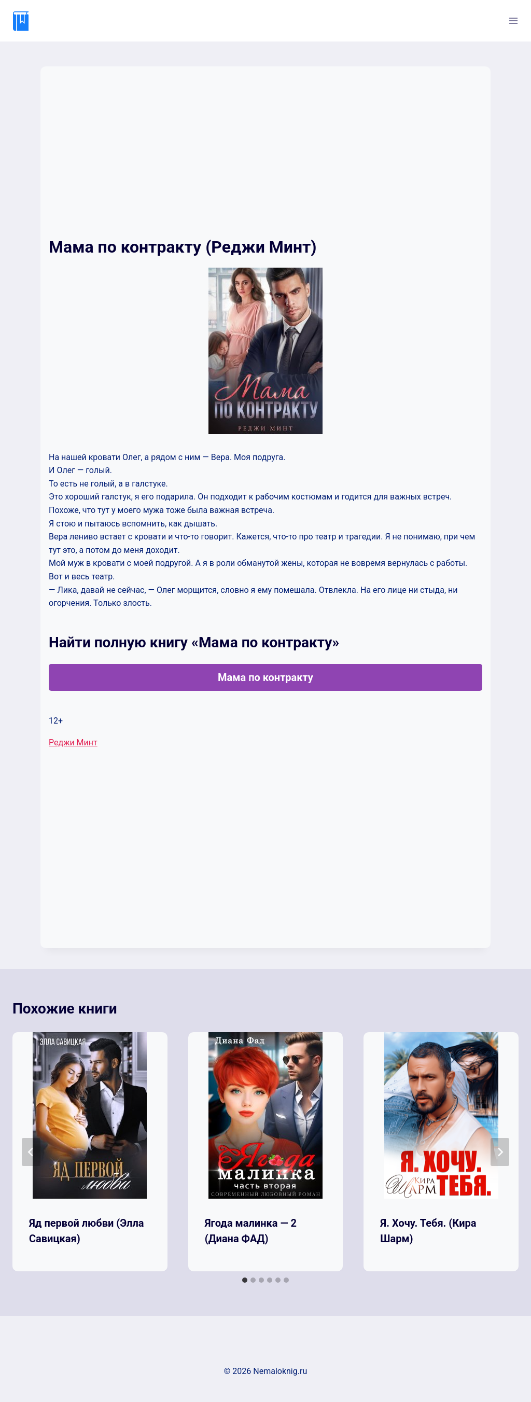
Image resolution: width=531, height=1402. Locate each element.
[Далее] (500, 1152)
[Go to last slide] (31, 1152)
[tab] (244, 1280)
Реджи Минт (73, 742)
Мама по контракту (265, 677)
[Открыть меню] (513, 20)
